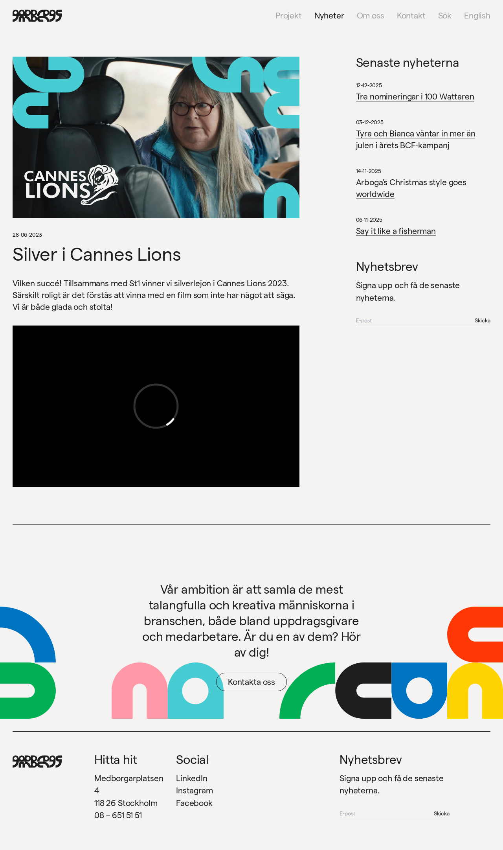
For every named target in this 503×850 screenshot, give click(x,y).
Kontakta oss (251, 681)
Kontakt (411, 15)
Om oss (370, 15)
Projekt (288, 15)
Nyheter (329, 15)
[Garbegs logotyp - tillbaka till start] (35, 16)
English (477, 15)
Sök (445, 15)
